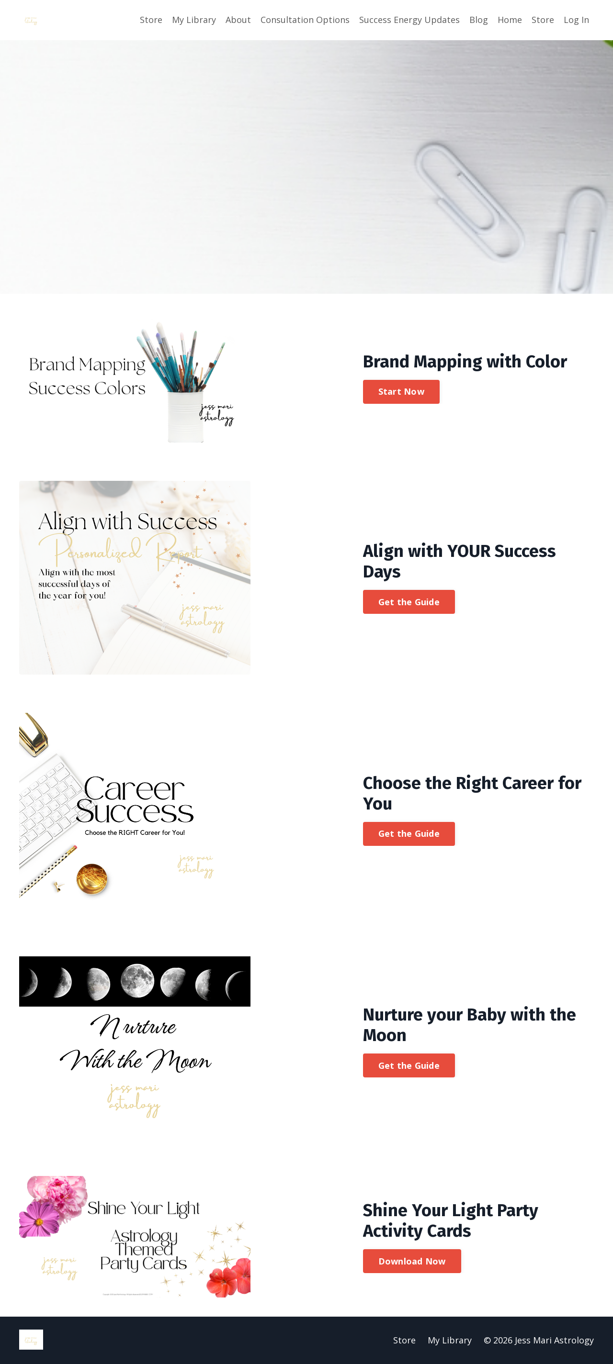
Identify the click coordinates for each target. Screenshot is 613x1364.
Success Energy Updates (409, 19)
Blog (478, 19)
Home (510, 19)
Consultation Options (305, 19)
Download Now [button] (412, 1261)
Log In (576, 19)
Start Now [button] (401, 391)
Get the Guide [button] (409, 602)
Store (151, 19)
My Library (194, 19)
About (238, 19)
